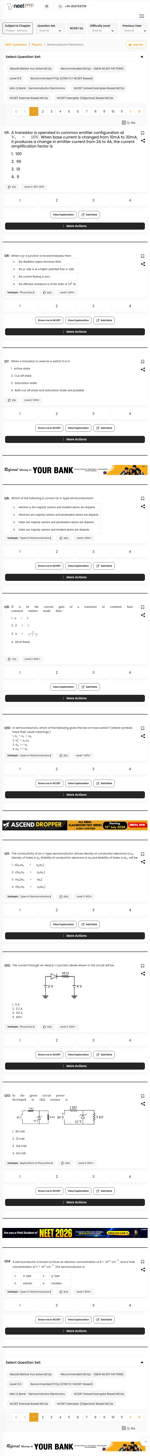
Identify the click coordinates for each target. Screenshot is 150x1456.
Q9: (7, 607)
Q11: (7, 853)
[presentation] (25, 137)
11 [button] (122, 111)
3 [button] (51, 111)
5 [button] (69, 111)
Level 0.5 (15, 78)
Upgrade (136, 44)
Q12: (7, 965)
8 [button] (95, 111)
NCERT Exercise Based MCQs (29, 98)
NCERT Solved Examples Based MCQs (99, 88)
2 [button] (43, 111)
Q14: (7, 1261)
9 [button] (104, 111)
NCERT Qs (76, 28)
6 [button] (78, 111)
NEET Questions (16, 45)
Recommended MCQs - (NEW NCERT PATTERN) (92, 69)
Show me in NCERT (49, 320)
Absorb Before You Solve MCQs (31, 69)
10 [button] (113, 111)
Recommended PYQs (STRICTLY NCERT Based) (61, 78)
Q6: (7, 255)
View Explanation (63, 214)
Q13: (7, 1095)
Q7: (6, 361)
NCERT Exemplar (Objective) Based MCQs (85, 98)
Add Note (89, 215)
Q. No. (128, 122)
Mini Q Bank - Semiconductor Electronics (37, 88)
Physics (37, 45)
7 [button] (87, 111)
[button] (130, 111)
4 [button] (60, 111)
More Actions (74, 226)
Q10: (7, 728)
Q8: (7, 498)
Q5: (7, 132)
